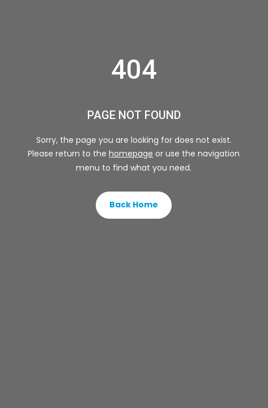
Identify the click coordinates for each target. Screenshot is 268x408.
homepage (131, 153)
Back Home (133, 204)
